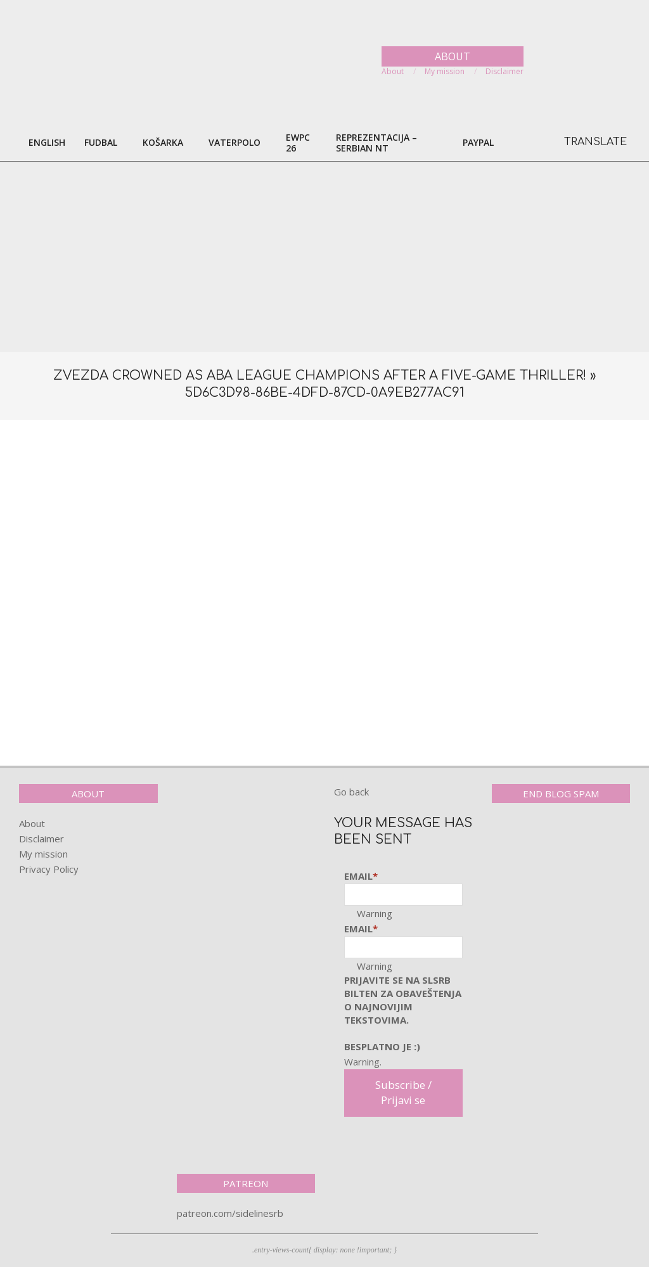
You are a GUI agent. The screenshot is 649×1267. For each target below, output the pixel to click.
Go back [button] (351, 791)
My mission (43, 853)
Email (361, 876)
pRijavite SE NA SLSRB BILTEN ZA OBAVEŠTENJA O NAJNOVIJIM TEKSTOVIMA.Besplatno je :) (402, 1013)
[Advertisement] (324, 256)
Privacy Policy (49, 869)
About (32, 823)
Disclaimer (41, 838)
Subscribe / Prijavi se (403, 1092)
